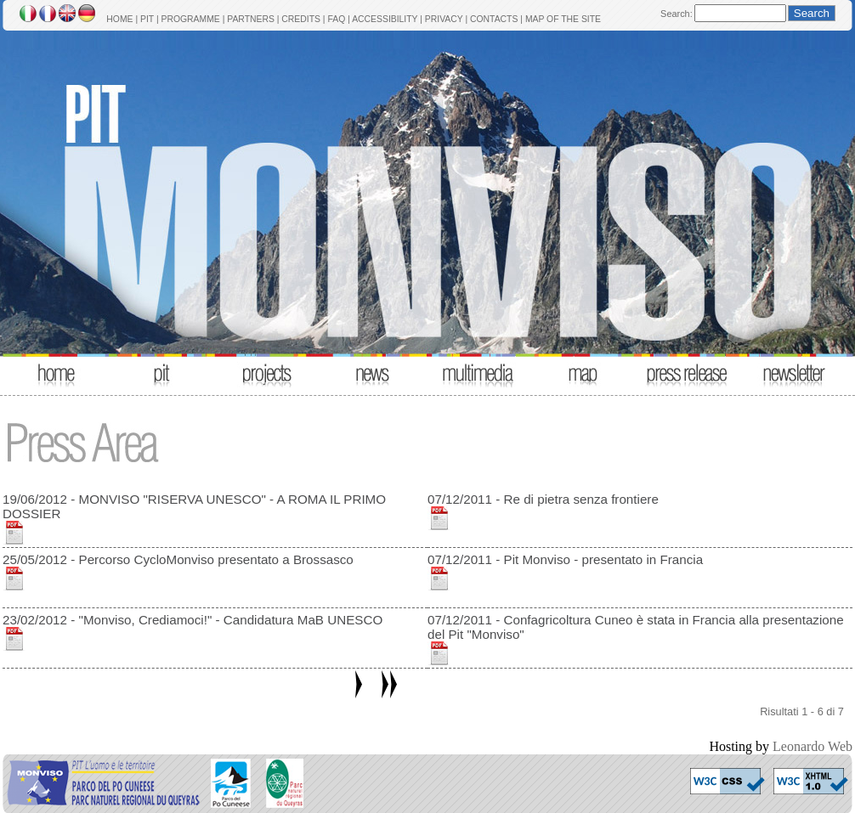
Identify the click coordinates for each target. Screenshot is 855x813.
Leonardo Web (812, 746)
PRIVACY (444, 19)
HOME (119, 19)
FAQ (336, 19)
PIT (147, 19)
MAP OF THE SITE (563, 19)
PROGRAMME (190, 19)
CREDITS (300, 19)
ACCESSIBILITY (384, 19)
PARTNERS (251, 19)
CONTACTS (494, 19)
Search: (676, 13)
